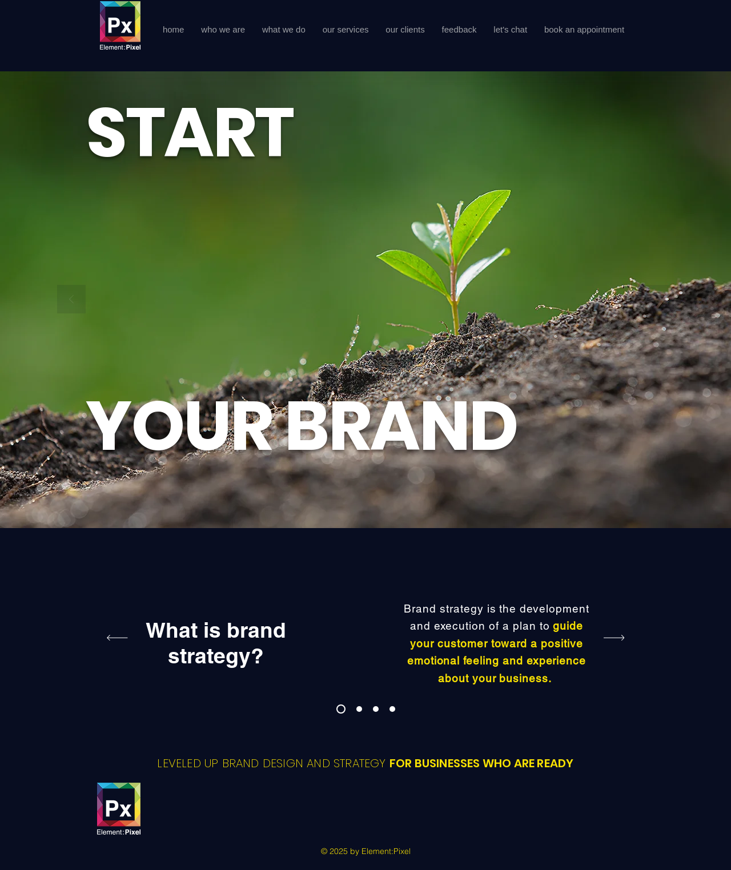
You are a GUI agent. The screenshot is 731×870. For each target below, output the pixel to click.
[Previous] (71, 300)
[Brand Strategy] (341, 709)
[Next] (659, 300)
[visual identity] (376, 709)
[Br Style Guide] (359, 709)
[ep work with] (392, 709)
